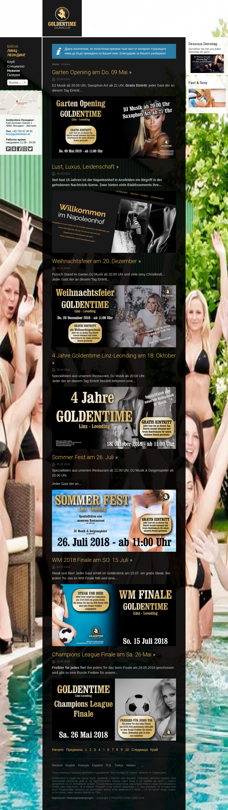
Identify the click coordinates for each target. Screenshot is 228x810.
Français (83, 765)
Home (55, 64)
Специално (16, 66)
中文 (108, 765)
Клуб (11, 62)
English (70, 765)
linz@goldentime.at (18, 134)
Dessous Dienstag (203, 44)
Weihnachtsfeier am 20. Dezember (96, 261)
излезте (143, 772)
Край (154, 750)
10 (127, 750)
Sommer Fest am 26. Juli (85, 457)
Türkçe (118, 765)
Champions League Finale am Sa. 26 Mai (103, 654)
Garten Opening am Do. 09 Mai (92, 72)
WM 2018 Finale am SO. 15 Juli (92, 560)
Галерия (13, 75)
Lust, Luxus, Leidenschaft (85, 166)
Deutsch (57, 765)
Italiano (131, 765)
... (142, 765)
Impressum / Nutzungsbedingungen (72, 797)
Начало (58, 750)
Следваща (139, 750)
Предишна (74, 750)
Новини (13, 71)
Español (97, 765)
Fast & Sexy (198, 83)
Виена (12, 46)
